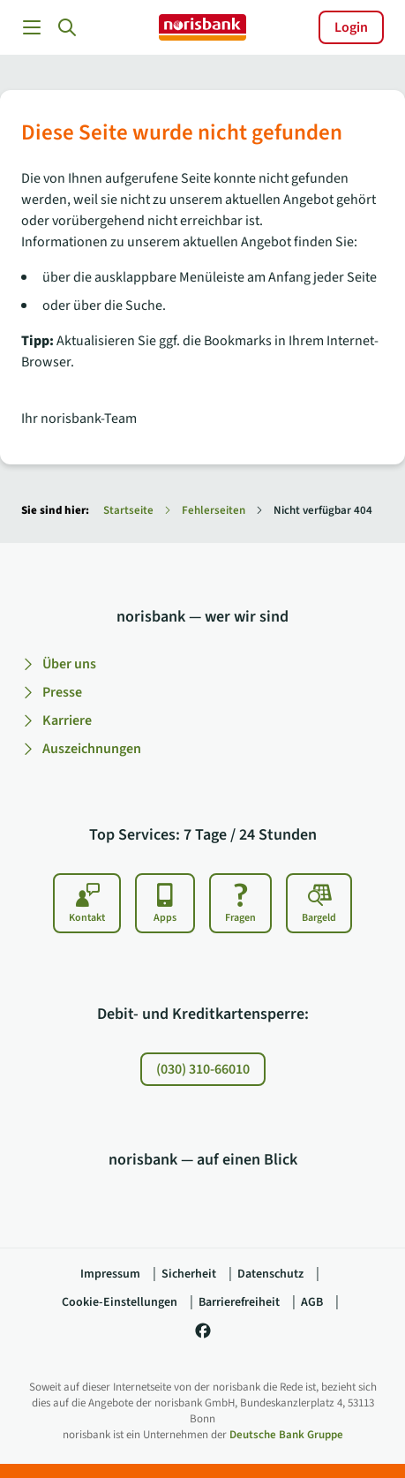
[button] (67, 27)
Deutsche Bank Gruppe (286, 1435)
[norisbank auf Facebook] (203, 1336)
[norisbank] (202, 27)
